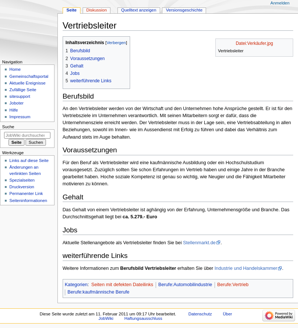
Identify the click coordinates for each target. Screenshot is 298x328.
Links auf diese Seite (29, 160)
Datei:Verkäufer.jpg (254, 43)
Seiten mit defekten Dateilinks (122, 284)
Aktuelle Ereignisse (27, 83)
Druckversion (21, 187)
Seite (71, 10)
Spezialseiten (21, 180)
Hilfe (13, 110)
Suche (8, 127)
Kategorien (76, 284)
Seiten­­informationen (28, 200)
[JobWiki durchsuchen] (27, 135)
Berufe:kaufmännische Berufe (98, 292)
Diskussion (96, 10)
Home (15, 69)
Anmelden (280, 3)
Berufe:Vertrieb (233, 284)
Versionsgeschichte (184, 10)
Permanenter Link (26, 193)
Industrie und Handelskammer (246, 268)
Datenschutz (200, 314)
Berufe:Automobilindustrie (185, 284)
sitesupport (19, 96)
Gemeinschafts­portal (28, 76)
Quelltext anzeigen (138, 10)
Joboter (16, 103)
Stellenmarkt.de (199, 242)
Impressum (19, 117)
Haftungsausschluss (143, 318)
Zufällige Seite (22, 89)
